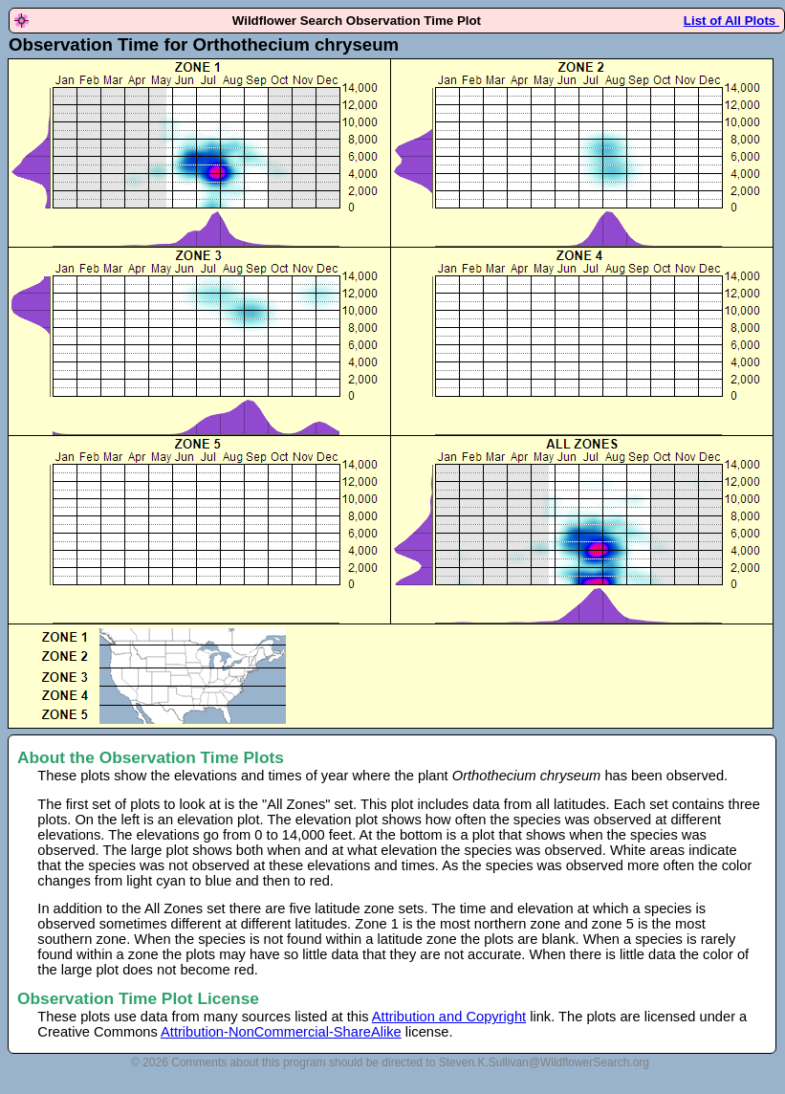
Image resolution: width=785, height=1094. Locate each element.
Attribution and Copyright (449, 1016)
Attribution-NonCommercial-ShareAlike (281, 1031)
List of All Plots (731, 20)
